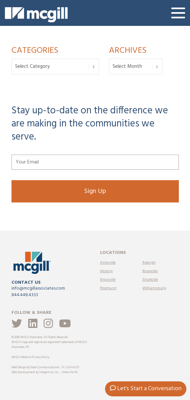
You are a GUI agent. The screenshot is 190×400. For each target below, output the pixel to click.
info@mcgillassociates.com (38, 288)
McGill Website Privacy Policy (30, 357)
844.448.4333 (24, 295)
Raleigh (149, 262)
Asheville (108, 262)
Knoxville (108, 279)
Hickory (106, 271)
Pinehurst (108, 288)
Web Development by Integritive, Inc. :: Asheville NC (44, 372)
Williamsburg (154, 288)
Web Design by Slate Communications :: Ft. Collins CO (45, 367)
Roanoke (150, 271)
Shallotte (150, 279)
